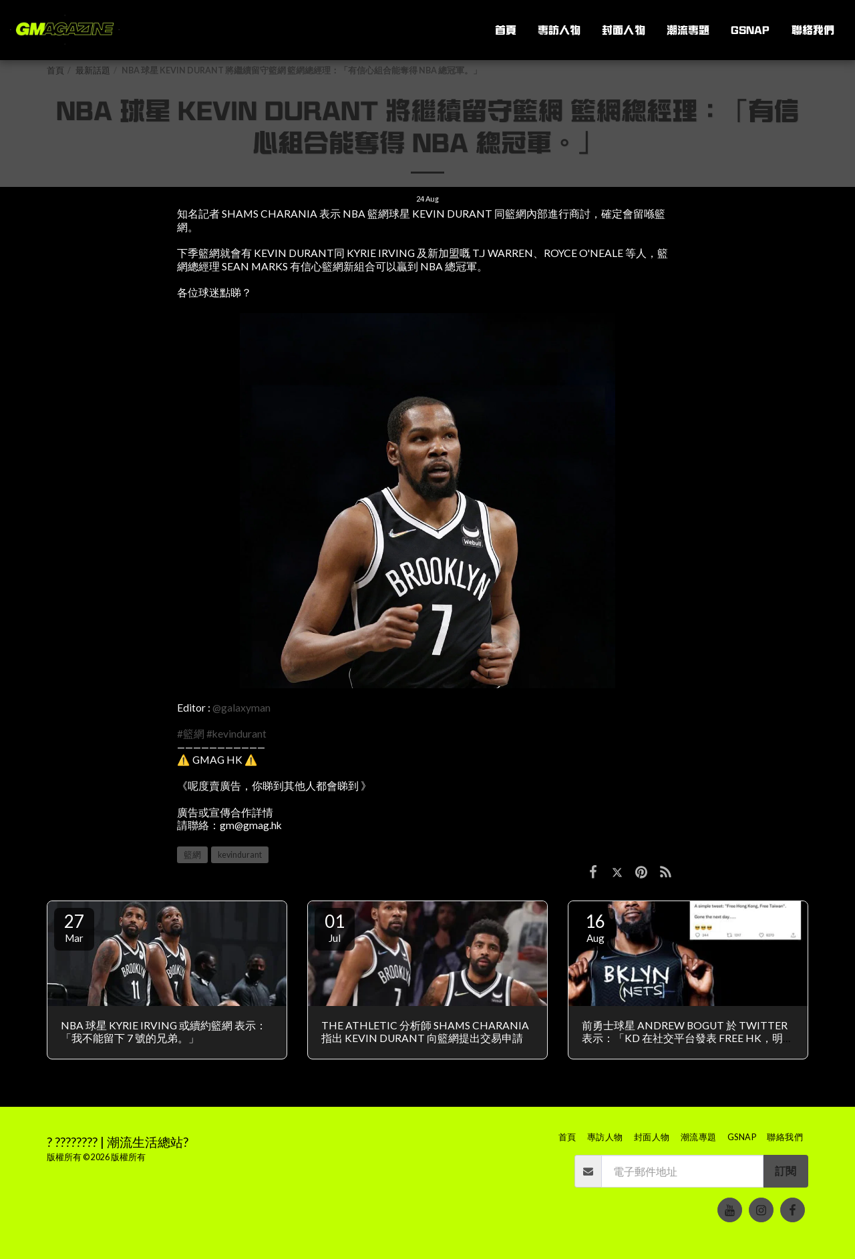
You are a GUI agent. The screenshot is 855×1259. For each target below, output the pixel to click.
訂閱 (785, 1171)
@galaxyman (241, 708)
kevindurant (240, 855)
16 (595, 927)
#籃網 (190, 734)
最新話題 (92, 70)
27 (74, 927)
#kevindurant (236, 734)
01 (335, 927)
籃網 (192, 855)
